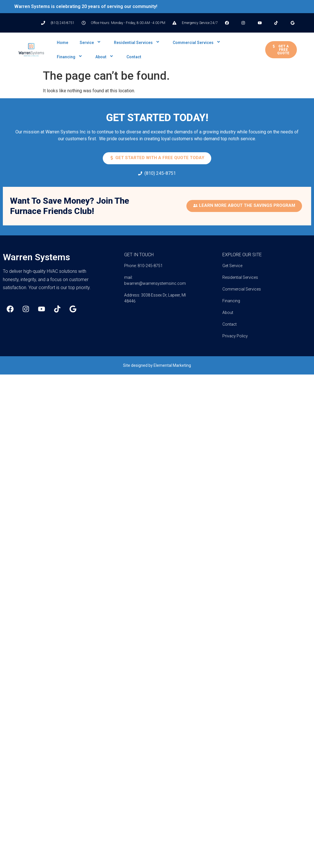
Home (62, 42)
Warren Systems (36, 257)
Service (91, 42)
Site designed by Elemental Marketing (157, 365)
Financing (70, 57)
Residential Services (137, 42)
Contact (133, 57)
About (105, 57)
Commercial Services (197, 42)
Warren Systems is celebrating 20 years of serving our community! (85, 6)
